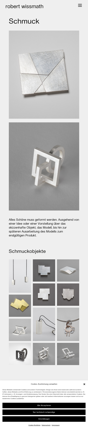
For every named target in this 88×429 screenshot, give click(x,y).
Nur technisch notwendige (44, 412)
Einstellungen (44, 419)
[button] (84, 384)
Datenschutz (46, 425)
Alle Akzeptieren (44, 405)
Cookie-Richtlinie (34, 425)
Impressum (56, 425)
